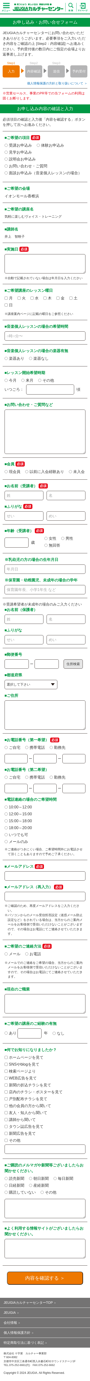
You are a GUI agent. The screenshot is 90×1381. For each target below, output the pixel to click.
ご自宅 (12, 747)
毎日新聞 (63, 1178)
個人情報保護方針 (17, 1333)
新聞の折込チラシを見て (28, 1085)
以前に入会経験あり (44, 472)
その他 (46, 380)
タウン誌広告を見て (24, 1126)
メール (12, 954)
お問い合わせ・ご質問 (26, 166)
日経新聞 (14, 1185)
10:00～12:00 (18, 807)
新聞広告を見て (20, 1133)
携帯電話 (35, 747)
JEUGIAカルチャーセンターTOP (28, 1302)
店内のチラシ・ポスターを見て (34, 1092)
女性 (50, 538)
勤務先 (58, 747)
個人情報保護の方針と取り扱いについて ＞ (57, 83)
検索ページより (20, 1071)
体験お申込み (50, 145)
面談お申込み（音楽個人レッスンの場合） (43, 173)
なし (59, 1033)
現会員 (12, 472)
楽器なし (39, 358)
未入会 (77, 472)
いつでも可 (16, 835)
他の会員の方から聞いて (28, 1106)
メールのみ (16, 842)
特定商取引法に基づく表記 (24, 1343)
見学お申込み (18, 152)
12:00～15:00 (18, 814)
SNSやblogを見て (22, 1064)
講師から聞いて (20, 1120)
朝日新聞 (39, 1178)
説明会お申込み (20, 159)
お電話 (33, 954)
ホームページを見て (24, 1057)
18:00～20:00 (18, 828)
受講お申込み (18, 145)
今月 (11, 380)
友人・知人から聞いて (26, 1113)
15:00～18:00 (18, 821)
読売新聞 (14, 1178)
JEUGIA (10, 1312)
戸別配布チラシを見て (26, 1099)
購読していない (20, 1192)
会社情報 (10, 1323)
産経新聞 (39, 1185)
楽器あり (14, 358)
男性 (67, 538)
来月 (27, 380)
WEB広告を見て (21, 1078)
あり (11, 1033)
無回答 (52, 545)
